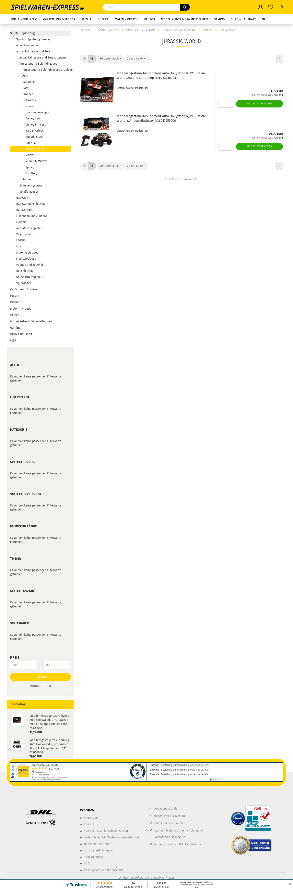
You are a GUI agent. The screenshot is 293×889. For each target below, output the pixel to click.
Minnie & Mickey (36, 161)
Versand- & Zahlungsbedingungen (106, 831)
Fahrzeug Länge (23, 526)
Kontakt (89, 824)
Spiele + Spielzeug (24, 19)
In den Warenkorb (259, 103)
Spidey (29, 167)
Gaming (219, 19)
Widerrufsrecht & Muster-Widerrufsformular (112, 837)
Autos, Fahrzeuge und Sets (33, 51)
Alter (14, 365)
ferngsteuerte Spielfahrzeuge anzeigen (46, 70)
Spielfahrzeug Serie (27, 494)
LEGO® (20, 240)
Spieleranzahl (22, 591)
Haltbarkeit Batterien (97, 844)
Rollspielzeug (24, 271)
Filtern (40, 677)
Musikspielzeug (26, 258)
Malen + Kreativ (126, 19)
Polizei (26, 179)
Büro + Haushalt (243, 19)
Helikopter (29, 100)
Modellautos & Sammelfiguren (184, 19)
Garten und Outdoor (59, 19)
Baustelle (28, 82)
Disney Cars (33, 118)
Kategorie (18, 429)
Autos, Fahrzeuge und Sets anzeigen (42, 57)
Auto (25, 76)
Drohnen (27, 94)
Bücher (103, 19)
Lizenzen (28, 106)
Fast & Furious (34, 130)
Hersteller (19, 397)
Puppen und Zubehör (29, 265)
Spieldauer (19, 623)
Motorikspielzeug (27, 252)
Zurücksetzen (40, 686)
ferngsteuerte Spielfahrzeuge (38, 63)
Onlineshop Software (132, 877)
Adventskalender (27, 45)
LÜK (18, 246)
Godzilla (30, 143)
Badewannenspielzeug (30, 204)
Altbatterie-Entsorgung (98, 850)
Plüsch (149, 19)
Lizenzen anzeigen (37, 112)
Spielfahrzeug (22, 462)
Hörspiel (21, 222)
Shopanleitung (93, 857)
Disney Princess (35, 124)
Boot (25, 88)
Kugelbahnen (24, 234)
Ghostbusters (34, 137)
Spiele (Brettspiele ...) (30, 277)
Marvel (29, 155)
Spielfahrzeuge (29, 191)
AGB (86, 863)
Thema (15, 559)
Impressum (91, 818)
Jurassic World (34, 149)
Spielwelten (24, 283)
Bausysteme (24, 210)
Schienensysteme (30, 185)
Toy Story (31, 173)
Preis (14, 657)
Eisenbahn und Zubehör (31, 216)
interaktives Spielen (29, 228)
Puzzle (86, 19)
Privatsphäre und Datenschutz (103, 870)
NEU (265, 19)
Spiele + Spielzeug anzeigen (34, 39)
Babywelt (22, 197)
